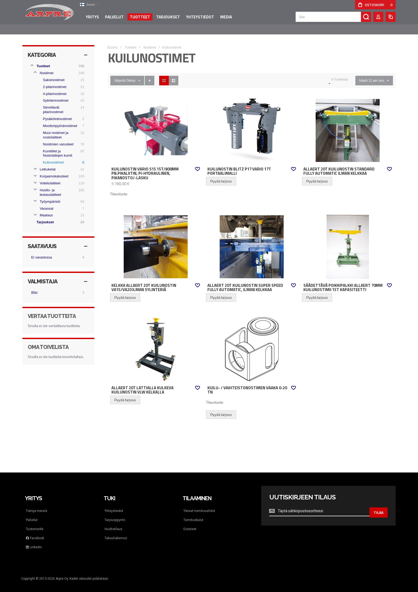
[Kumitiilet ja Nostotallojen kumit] (61, 148)
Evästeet (189, 524)
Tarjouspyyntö (114, 514)
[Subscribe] (378, 506)
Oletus (130, 75)
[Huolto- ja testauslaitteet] (60, 187)
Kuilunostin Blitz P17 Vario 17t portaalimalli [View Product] (251, 125)
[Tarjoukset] (61, 216)
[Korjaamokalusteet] (60, 171)
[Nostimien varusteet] (61, 139)
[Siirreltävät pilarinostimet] (61, 104)
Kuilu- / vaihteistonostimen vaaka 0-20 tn (247, 385)
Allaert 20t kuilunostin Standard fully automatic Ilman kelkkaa (339, 166)
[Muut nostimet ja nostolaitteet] (61, 130)
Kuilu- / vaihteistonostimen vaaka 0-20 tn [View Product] (251, 344)
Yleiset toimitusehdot (199, 505)
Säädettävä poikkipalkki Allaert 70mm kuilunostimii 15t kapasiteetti (343, 282)
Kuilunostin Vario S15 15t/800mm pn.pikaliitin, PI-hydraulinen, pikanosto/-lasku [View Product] (155, 125)
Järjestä (119, 75)
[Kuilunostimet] (61, 157)
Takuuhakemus (115, 533)
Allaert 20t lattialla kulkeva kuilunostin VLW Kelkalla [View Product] (155, 344)
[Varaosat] (60, 203)
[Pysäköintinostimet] (61, 113)
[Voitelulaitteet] (60, 177)
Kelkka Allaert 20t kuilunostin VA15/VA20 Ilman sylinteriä (143, 282)
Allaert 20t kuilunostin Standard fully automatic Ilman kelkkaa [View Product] (347, 125)
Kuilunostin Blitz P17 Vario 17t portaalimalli (239, 166)
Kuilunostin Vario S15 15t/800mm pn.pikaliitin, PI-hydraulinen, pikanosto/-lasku (145, 168)
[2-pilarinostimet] (61, 81)
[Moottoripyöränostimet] (61, 120)
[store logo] (49, 14)
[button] (88, 4)
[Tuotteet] (58, 60)
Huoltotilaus (113, 524)
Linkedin (34, 542)
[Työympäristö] (60, 196)
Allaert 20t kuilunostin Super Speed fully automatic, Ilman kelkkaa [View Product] (251, 241)
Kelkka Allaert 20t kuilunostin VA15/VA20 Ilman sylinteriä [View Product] (155, 241)
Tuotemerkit (34, 524)
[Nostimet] (60, 67)
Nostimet (149, 42)
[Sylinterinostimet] (61, 95)
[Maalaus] (60, 209)
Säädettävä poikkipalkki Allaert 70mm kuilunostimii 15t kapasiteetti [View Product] (347, 241)
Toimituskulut (193, 514)
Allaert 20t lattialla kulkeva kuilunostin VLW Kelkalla (142, 385)
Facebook (35, 533)
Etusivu (112, 42)
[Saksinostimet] (61, 74)
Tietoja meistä (36, 505)
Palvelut (32, 514)
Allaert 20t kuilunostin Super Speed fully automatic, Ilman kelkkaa (245, 282)
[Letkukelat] (60, 164)
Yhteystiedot (113, 505)
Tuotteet (130, 42)
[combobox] (333, 19)
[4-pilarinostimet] (61, 88)
